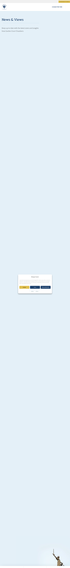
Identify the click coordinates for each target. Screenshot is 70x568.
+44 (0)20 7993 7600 (57, 7)
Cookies (32, 291)
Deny (35, 287)
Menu (67, 7)
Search (64, 7)
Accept (24, 287)
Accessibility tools (64, 1)
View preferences (45, 287)
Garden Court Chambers (4, 7)
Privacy (37, 291)
